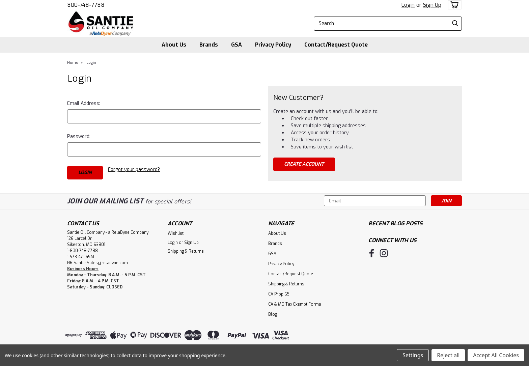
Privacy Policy (273, 44)
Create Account (304, 164)
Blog (272, 314)
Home (72, 62)
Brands (208, 44)
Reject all (448, 355)
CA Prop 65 (278, 294)
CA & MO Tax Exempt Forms (294, 304)
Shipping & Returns (186, 251)
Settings (412, 355)
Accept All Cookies (496, 355)
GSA (236, 44)
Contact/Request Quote (336, 44)
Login (408, 4)
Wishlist (176, 233)
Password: (78, 136)
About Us (174, 44)
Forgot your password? (134, 169)
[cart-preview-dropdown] (453, 4)
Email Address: (83, 103)
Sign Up (432, 4)
